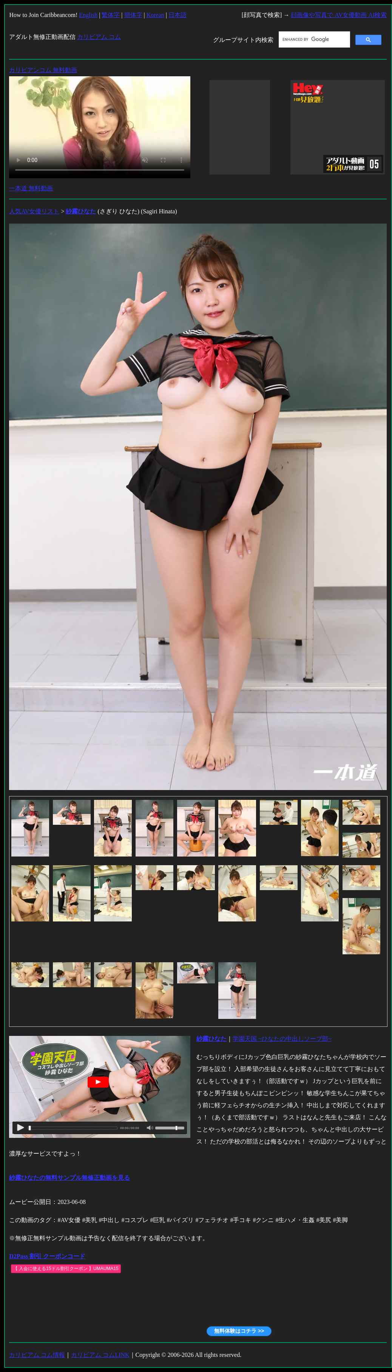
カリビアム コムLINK (100, 1355)
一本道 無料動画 (31, 188)
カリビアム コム (99, 37)
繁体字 (111, 15)
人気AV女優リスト (34, 211)
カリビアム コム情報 (37, 1355)
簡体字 (133, 15)
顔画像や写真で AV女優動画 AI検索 (339, 15)
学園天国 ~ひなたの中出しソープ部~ (282, 1039)
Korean (155, 15)
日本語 (177, 15)
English (88, 15)
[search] (313, 39)
